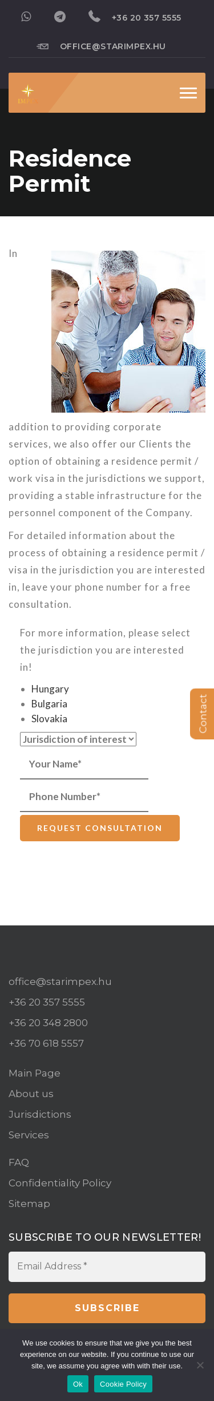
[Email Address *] (107, 1266)
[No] (199, 1365)
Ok (78, 1384)
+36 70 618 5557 (46, 1043)
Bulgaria (49, 704)
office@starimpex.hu (101, 45)
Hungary (50, 689)
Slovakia (49, 719)
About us (31, 1093)
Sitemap (29, 1203)
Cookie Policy (123, 1384)
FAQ (19, 1162)
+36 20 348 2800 (48, 1022)
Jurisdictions (40, 1114)
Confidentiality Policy (60, 1183)
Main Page (34, 1073)
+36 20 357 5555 (134, 16)
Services (29, 1135)
